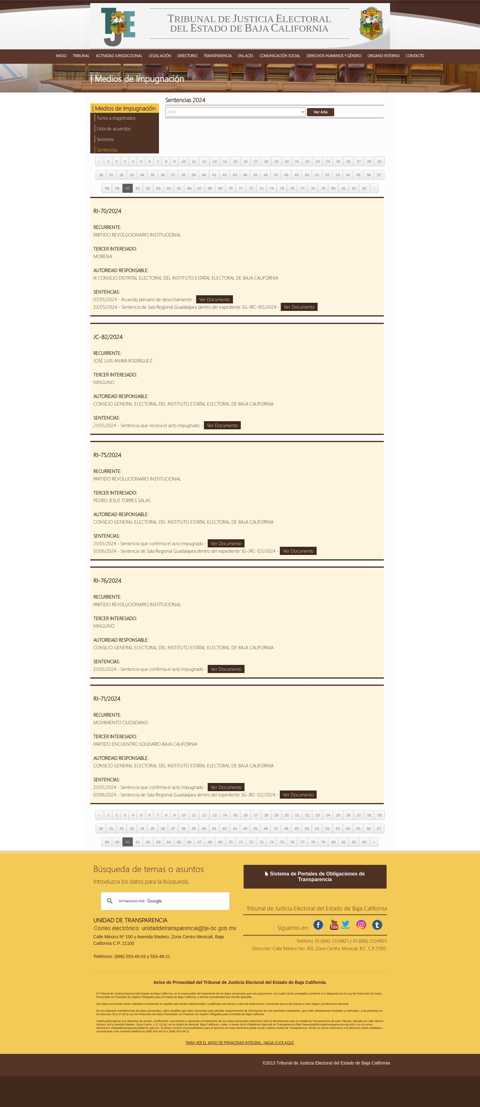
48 (286, 175)
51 (317, 175)
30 (101, 175)
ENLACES (245, 55)
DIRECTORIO (187, 55)
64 (169, 188)
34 (142, 175)
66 (189, 188)
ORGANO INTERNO (383, 55)
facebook (318, 925)
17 (256, 161)
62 (148, 188)
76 (292, 188)
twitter (345, 925)
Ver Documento (214, 299)
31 (111, 175)
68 (210, 188)
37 (173, 175)
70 (231, 188)
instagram (361, 925)
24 (328, 161)
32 (122, 175)
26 (348, 161)
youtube (334, 925)
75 (282, 188)
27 (359, 161)
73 (262, 188)
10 (184, 161)
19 (277, 161)
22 (307, 161)
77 (302, 188)
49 (296, 175)
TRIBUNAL (81, 55)
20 (287, 161)
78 (313, 188)
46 (266, 175)
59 (117, 188)
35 (153, 175)
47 (276, 175)
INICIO (61, 55)
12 (204, 161)
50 (307, 175)
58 (107, 188)
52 (327, 175)
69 (220, 188)
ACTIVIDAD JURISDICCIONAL (119, 55)
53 (338, 175)
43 (235, 175)
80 (333, 188)
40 (204, 175)
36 (163, 175)
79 (323, 188)
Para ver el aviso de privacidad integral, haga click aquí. (240, 1042)
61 (138, 188)
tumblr (377, 925)
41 (214, 175)
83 (364, 188)
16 (246, 161)
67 (200, 188)
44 (245, 175)
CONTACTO (415, 55)
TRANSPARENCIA (218, 55)
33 (132, 175)
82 (354, 188)
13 (215, 161)
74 (272, 188)
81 (344, 188)
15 (235, 161)
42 (225, 175)
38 (183, 175)
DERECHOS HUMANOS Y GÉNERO (334, 55)
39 (194, 175)
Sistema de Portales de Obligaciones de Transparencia (315, 876)
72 (251, 188)
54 (348, 175)
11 (194, 161)
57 (379, 175)
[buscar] (164, 901)
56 (369, 175)
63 (158, 188)
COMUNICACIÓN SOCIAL (280, 55)
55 (358, 175)
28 (369, 161)
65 (179, 188)
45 (255, 175)
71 (241, 188)
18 (266, 161)
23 (317, 161)
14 (225, 161)
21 (297, 161)
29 (379, 161)
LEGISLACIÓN (160, 55)
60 (128, 188)
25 (338, 161)
